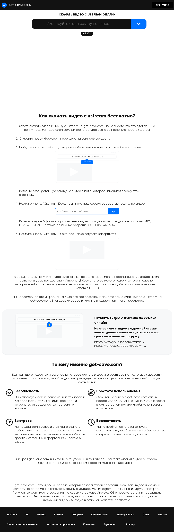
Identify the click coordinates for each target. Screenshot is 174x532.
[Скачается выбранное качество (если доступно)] (87, 34)
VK (27, 514)
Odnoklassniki (99, 514)
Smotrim (162, 514)
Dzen (146, 514)
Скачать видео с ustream (22, 524)
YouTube (12, 514)
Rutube (58, 514)
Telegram (77, 514)
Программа (162, 5)
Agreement (110, 524)
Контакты (89, 524)
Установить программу (61, 524)
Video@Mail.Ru (125, 514)
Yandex (41, 514)
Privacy (130, 524)
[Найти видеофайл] (138, 24)
